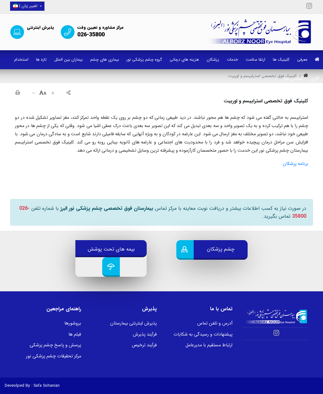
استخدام (21, 60)
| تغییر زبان (26, 6)
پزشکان (213, 60)
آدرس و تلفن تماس (214, 323)
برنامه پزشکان (295, 163)
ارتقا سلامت (255, 60)
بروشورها (72, 323)
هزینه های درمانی (184, 60)
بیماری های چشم (104, 60)
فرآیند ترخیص (144, 345)
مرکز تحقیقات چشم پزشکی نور (53, 356)
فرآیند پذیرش (145, 334)
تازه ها (41, 60)
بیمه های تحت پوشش (111, 249)
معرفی (302, 60)
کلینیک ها (281, 60)
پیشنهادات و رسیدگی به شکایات (202, 334)
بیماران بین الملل (68, 60)
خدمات (232, 60)
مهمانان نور (293, 79)
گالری (314, 79)
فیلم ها (74, 334)
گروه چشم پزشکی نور (144, 60)
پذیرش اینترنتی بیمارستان (133, 323)
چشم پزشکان (220, 249)
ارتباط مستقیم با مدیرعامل (208, 345)
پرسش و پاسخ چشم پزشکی (55, 345)
